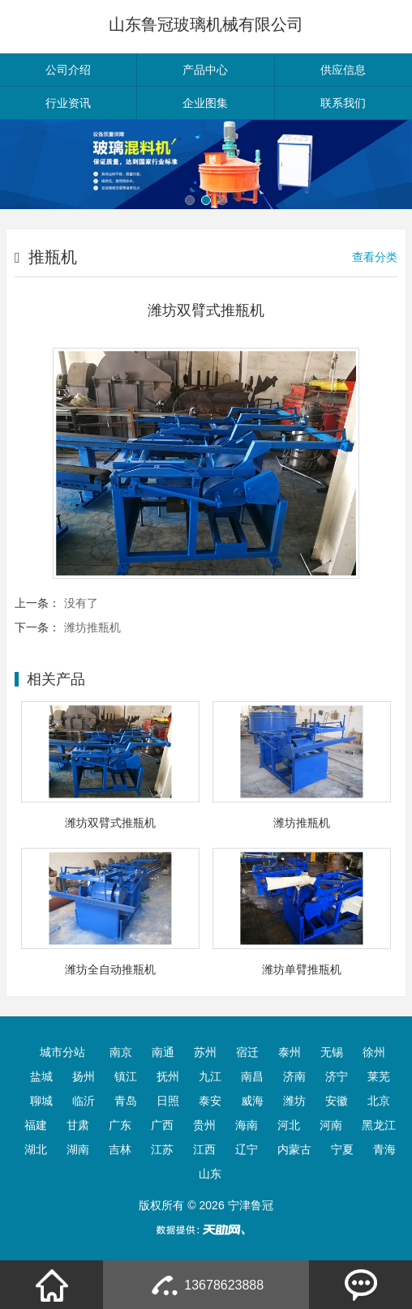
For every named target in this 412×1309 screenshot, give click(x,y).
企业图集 (205, 102)
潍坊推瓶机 (92, 627)
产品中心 (205, 69)
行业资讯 (68, 102)
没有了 (81, 603)
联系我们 (343, 102)
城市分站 (62, 1052)
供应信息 (343, 69)
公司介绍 (68, 69)
